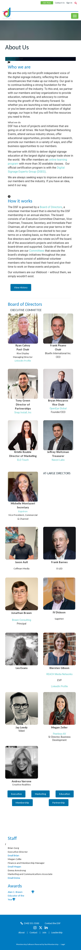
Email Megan (14, 866)
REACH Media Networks (59, 674)
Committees (36, 250)
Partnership (58, 802)
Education (64, 793)
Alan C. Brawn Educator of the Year (16, 895)
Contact (33, 932)
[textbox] (75, 3)
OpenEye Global (58, 408)
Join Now (47, 3)
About (21, 932)
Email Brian (13, 855)
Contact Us (60, 3)
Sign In (69, 3)
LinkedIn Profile (23, 360)
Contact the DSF (52, 923)
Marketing (40, 793)
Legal (63, 944)
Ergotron (23, 511)
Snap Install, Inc (22, 412)
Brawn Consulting (21, 620)
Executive (16, 793)
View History (21, 287)
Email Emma (14, 877)
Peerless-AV (59, 733)
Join (44, 932)
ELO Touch (23, 459)
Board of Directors (51, 207)
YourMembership (51, 944)
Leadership (57, 932)
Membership (22, 802)
